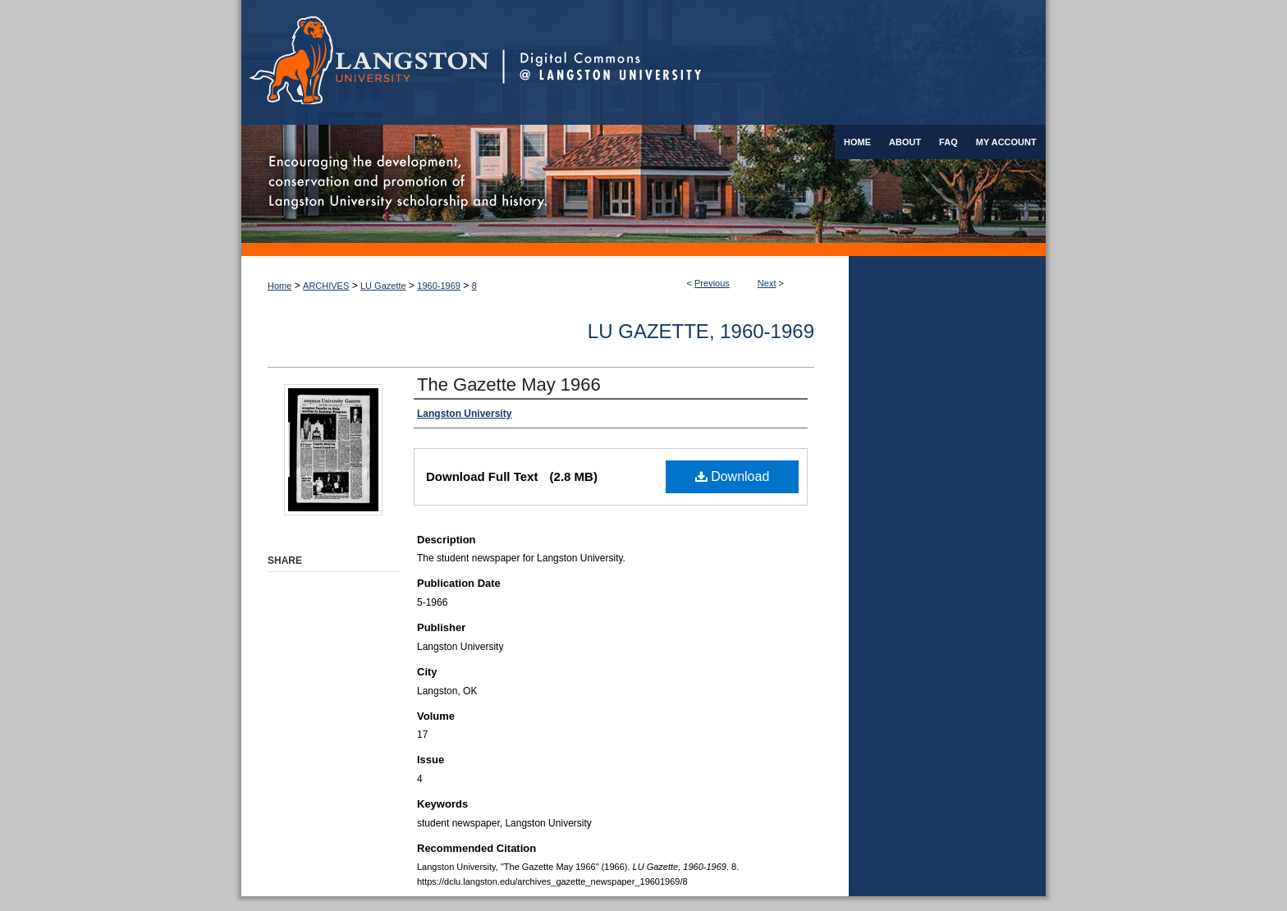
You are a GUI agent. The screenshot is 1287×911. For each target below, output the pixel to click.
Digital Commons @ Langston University (774, 62)
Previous (712, 283)
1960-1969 (438, 286)
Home (279, 286)
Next (767, 283)
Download (732, 476)
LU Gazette (383, 286)
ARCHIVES (326, 286)
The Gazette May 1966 (509, 384)
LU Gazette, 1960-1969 (701, 331)
